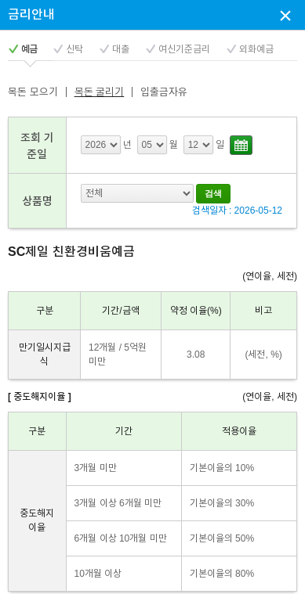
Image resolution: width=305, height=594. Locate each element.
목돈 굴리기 (99, 92)
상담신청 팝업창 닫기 (285, 15)
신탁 (74, 49)
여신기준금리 (184, 49)
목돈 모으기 (33, 92)
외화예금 (256, 49)
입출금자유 (163, 92)
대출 (120, 49)
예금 (29, 49)
